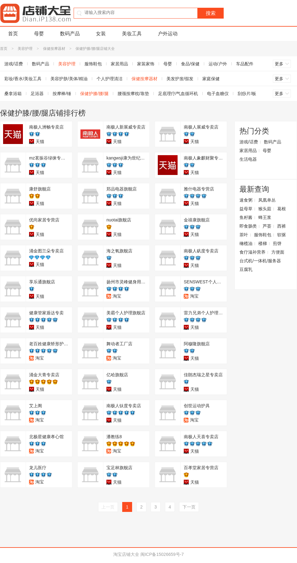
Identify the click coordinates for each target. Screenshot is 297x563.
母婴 (39, 33)
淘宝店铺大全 (126, 554)
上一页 (107, 506)
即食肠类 (248, 226)
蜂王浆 (264, 217)
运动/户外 (218, 63)
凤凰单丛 (267, 200)
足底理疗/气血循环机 (178, 93)
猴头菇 (264, 208)
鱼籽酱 (245, 217)
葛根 (281, 208)
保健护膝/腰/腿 (94, 93)
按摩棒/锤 (62, 93)
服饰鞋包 (93, 63)
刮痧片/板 (247, 93)
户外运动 (168, 33)
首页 (13, 33)
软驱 (281, 234)
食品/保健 (190, 63)
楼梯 (262, 243)
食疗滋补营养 (252, 252)
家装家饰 (145, 63)
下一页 (189, 506)
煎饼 (277, 243)
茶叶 (243, 234)
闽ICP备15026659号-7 (162, 554)
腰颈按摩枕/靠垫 (133, 93)
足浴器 (37, 93)
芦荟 (267, 226)
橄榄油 (245, 243)
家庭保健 (211, 78)
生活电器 (248, 159)
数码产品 (70, 33)
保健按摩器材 (54, 48)
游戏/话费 (248, 141)
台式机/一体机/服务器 (260, 260)
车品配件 (244, 63)
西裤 (281, 226)
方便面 (277, 252)
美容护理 (25, 48)
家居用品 (119, 63)
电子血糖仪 (218, 93)
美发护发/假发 (180, 78)
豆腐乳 (245, 269)
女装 (101, 33)
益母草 (245, 208)
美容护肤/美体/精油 (69, 78)
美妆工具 (132, 33)
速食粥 (245, 200)
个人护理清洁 (110, 78)
